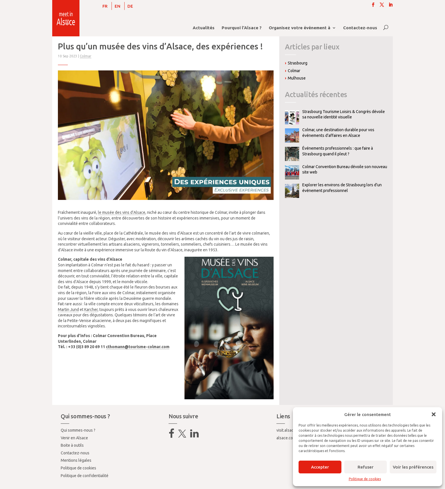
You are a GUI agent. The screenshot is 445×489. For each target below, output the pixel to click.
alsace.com (286, 438)
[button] (433, 414)
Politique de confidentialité (84, 475)
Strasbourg (297, 63)
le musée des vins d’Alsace (121, 212)
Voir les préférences (413, 467)
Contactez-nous (360, 28)
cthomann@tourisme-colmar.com (137, 346)
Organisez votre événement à (299, 28)
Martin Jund (68, 309)
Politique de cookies (365, 479)
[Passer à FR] (105, 6)
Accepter (320, 467)
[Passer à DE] (130, 6)
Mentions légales (76, 460)
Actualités (204, 28)
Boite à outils (72, 445)
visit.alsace (286, 430)
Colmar (85, 56)
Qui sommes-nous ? (78, 430)
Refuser (365, 467)
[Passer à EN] (117, 6)
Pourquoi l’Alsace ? (242, 28)
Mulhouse (297, 78)
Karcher (91, 309)
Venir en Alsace (74, 438)
